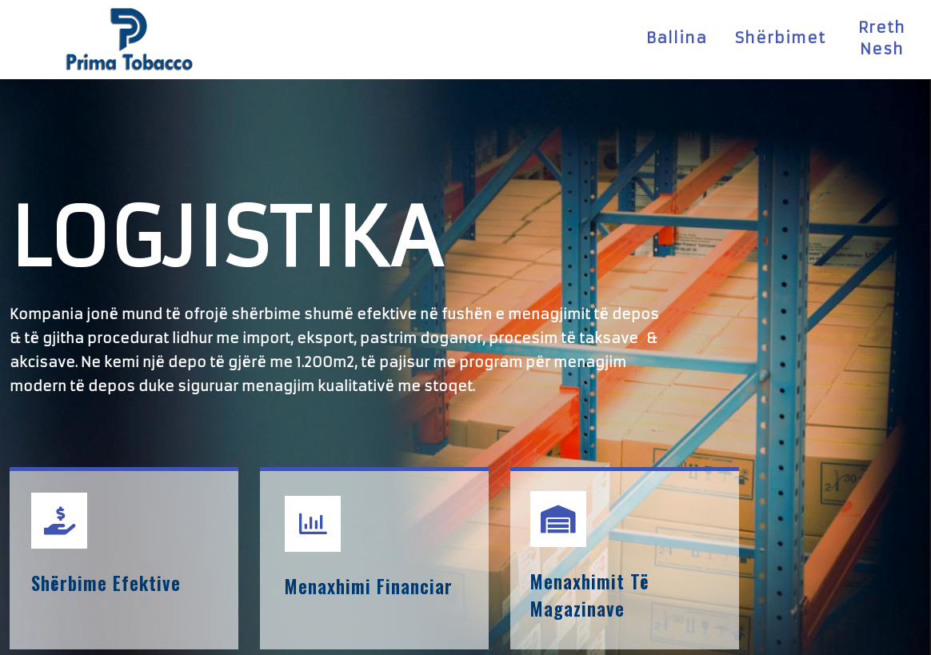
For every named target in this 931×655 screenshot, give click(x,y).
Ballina (676, 35)
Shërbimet (780, 35)
